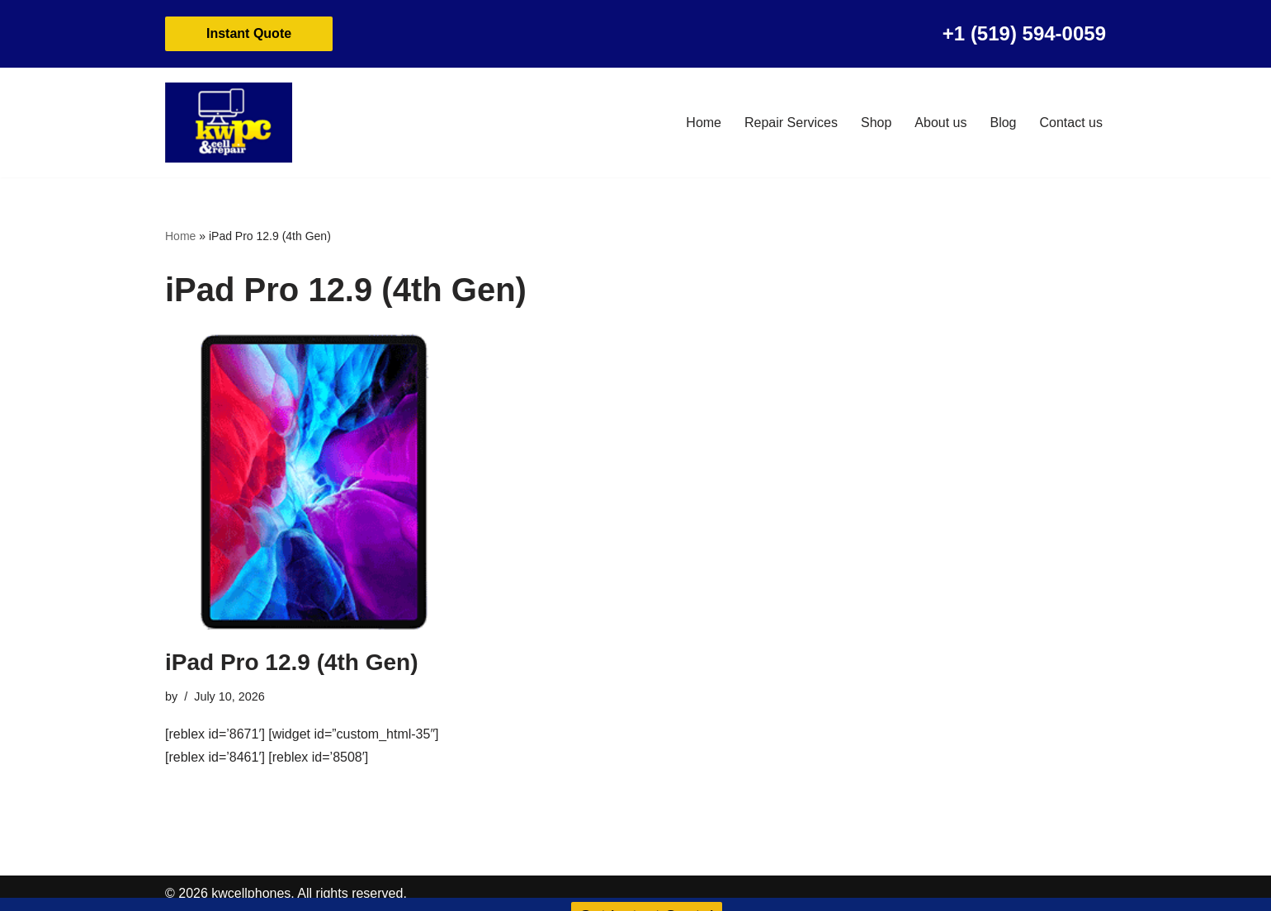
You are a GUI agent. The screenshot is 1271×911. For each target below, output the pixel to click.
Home (703, 123)
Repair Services (791, 123)
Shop (876, 123)
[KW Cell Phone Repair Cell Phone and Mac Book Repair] (228, 123)
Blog (1003, 123)
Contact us (1071, 123)
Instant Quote (248, 33)
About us (940, 123)
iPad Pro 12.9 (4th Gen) (291, 662)
